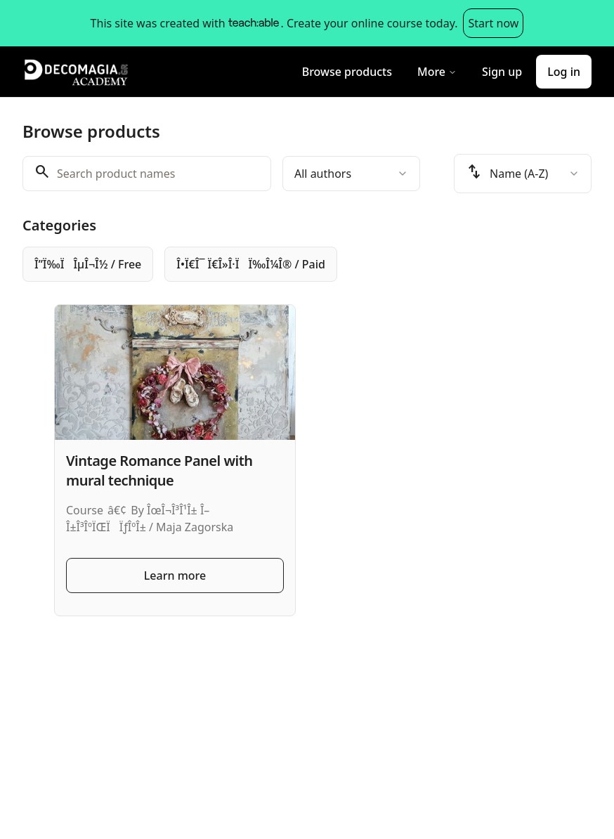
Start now (493, 23)
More (437, 71)
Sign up (502, 71)
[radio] (87, 264)
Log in (563, 71)
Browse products (347, 71)
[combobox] (351, 173)
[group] (307, 264)
